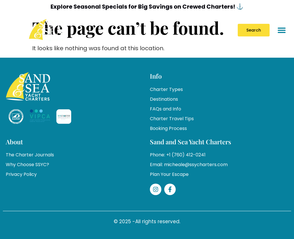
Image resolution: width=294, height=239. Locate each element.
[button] (281, 30)
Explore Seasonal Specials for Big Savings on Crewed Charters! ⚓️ (147, 7)
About (14, 141)
